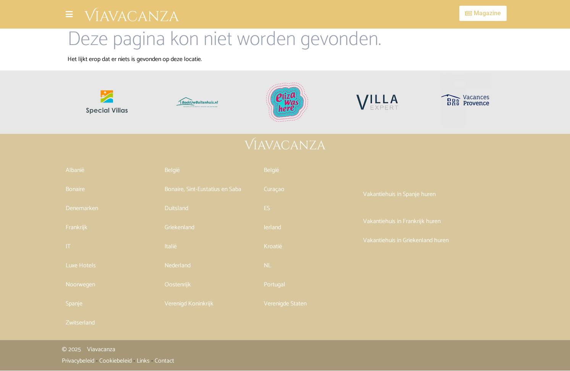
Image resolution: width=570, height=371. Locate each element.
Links (143, 361)
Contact (164, 361)
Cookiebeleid (115, 361)
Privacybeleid (78, 361)
